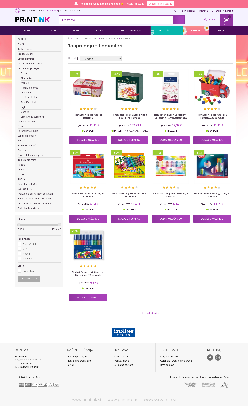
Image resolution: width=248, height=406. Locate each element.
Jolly (25, 248)
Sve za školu (166, 30)
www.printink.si (86, 399)
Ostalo (21, 174)
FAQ (175, 10)
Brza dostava (167, 364)
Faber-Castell (29, 244)
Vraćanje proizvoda (170, 356)
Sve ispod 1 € (25, 188)
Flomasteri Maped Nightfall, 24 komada (212, 195)
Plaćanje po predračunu (79, 360)
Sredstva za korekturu (32, 116)
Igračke (21, 164)
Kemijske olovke (29, 87)
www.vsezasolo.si (160, 399)
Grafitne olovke (29, 97)
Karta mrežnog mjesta (189, 377)
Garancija (216, 10)
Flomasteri (27, 78)
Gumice (25, 111)
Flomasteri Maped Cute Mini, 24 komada (171, 195)
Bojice (24, 73)
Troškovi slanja (121, 360)
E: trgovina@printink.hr (27, 366)
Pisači (99, 30)
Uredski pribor (26, 58)
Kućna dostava (121, 356)
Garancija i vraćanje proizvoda (176, 360)
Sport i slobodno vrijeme (30, 155)
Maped (26, 253)
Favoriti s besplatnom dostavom (35, 198)
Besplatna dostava (123, 364)
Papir (76, 30)
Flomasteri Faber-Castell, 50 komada (88, 195)
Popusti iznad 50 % (28, 184)
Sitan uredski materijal (30, 63)
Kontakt (229, 10)
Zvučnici (22, 140)
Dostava (203, 10)
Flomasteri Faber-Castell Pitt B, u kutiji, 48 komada (129, 116)
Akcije (220, 30)
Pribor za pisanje (29, 68)
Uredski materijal (131, 30)
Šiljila (23, 107)
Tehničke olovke (29, 102)
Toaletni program (27, 159)
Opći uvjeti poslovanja (212, 377)
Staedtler (27, 258)
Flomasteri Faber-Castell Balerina (88, 116)
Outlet (195, 30)
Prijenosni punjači (27, 145)
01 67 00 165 (50, 10)
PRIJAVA (211, 19)
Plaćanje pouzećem (77, 356)
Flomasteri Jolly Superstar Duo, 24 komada (129, 195)
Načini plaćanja (188, 10)
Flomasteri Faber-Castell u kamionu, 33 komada (212, 116)
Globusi (21, 169)
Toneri (51, 30)
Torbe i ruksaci (25, 49)
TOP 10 (22, 179)
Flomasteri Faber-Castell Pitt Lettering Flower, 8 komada (171, 116)
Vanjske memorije (27, 135)
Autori (227, 377)
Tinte (27, 30)
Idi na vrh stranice (150, 313)
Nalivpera (26, 92)
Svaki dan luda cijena (28, 208)
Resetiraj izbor (29, 278)
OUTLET (23, 39)
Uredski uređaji (25, 53)
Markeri (25, 82)
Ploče (21, 126)
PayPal (70, 364)
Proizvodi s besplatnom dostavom (35, 193)
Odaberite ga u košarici (160, 3)
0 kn (226, 24)
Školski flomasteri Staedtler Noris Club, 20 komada (88, 274)
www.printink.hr (122, 399)
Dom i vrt (23, 150)
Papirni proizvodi (28, 121)
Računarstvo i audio (28, 130)
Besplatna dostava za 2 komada (34, 203)
